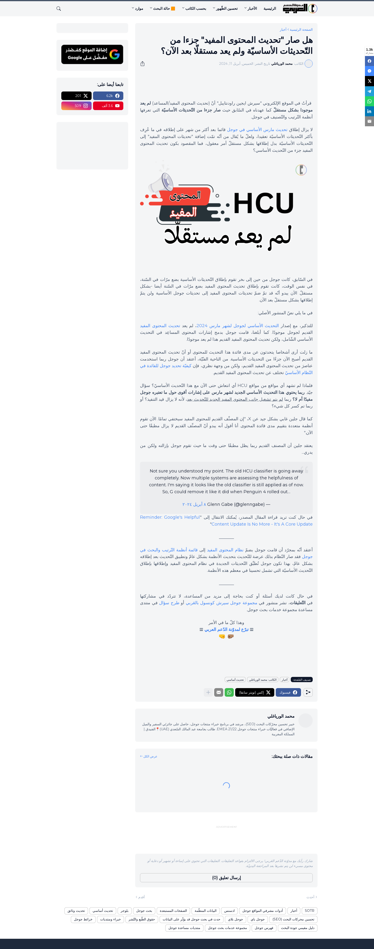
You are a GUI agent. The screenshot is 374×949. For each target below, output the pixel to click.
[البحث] (61, 9)
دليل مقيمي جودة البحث (297, 928)
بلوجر (125, 910)
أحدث (310, 897)
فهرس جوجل (264, 928)
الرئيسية (270, 8)
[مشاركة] (144, 64)
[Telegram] (369, 89)
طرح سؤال (169, 602)
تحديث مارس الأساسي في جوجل (257, 129)
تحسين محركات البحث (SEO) (293, 919)
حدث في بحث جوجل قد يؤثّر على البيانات (191, 919)
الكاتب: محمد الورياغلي (262, 679)
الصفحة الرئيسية (301, 29)
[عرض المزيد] (208, 692)
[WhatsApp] (369, 99)
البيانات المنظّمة (206, 910)
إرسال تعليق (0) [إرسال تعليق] (226, 877)
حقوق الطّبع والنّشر (142, 919)
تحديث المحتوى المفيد (160, 325)
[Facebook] (369, 61)
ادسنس (229, 910)
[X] (369, 80)
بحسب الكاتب (195, 8)
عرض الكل (150, 756)
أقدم (141, 897)
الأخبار (252, 8)
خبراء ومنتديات (110, 919)
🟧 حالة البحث (164, 8)
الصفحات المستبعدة (173, 910)
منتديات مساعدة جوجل (184, 928)
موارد (139, 8)
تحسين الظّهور (227, 8)
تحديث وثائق (76, 910)
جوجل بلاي (235, 919)
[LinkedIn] (369, 108)
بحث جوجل (144, 910)
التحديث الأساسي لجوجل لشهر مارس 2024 (238, 325)
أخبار (283, 29)
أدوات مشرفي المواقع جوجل (262, 910)
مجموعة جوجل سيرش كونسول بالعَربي (221, 602)
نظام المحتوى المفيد (225, 550)
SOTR (309, 910)
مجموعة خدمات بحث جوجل (227, 928)
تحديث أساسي (235, 679)
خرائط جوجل (83, 919)
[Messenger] (369, 70)
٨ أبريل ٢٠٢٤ (194, 504)
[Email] (369, 118)
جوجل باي (258, 919)
